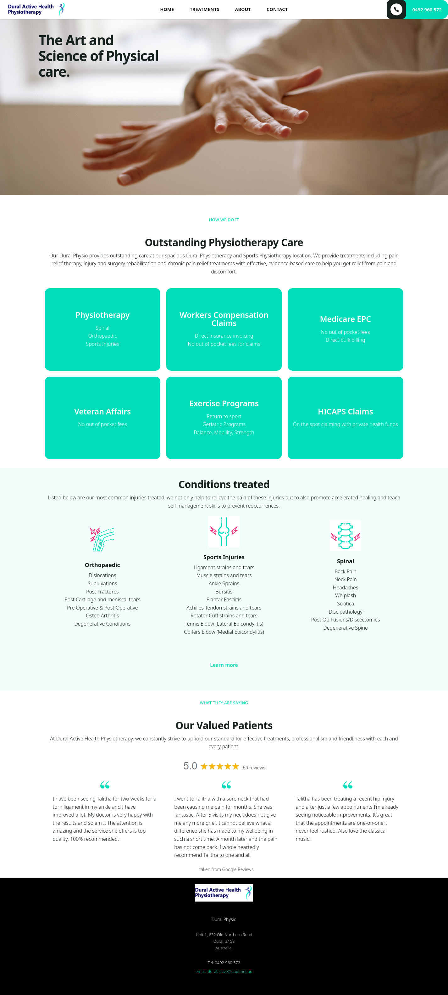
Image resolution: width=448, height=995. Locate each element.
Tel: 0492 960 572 (224, 962)
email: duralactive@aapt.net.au (224, 971)
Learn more (224, 664)
